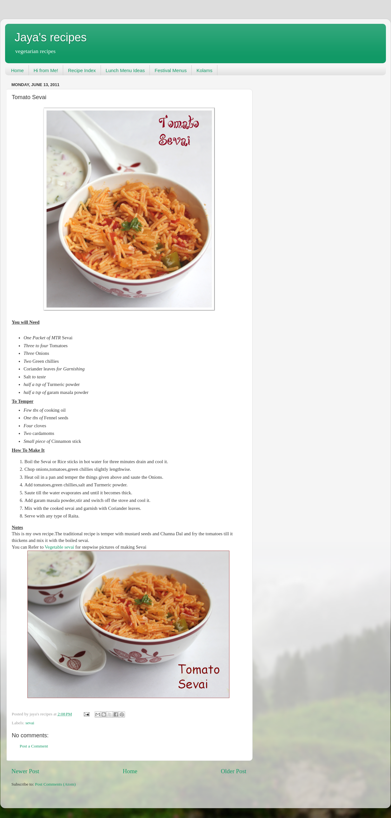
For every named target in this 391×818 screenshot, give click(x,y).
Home (17, 70)
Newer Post (25, 771)
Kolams (204, 70)
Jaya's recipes (51, 37)
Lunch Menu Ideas (125, 70)
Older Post (233, 771)
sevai (29, 722)
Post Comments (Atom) (55, 784)
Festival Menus (171, 70)
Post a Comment (34, 746)
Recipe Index (82, 70)
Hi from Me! (46, 70)
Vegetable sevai (60, 547)
